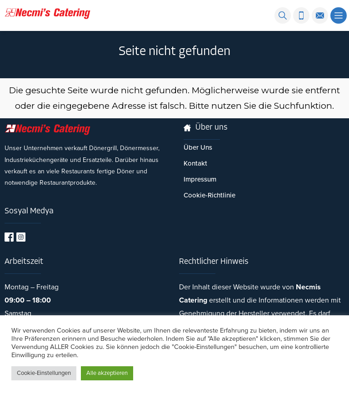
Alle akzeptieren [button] (107, 373)
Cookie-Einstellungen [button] (44, 373)
